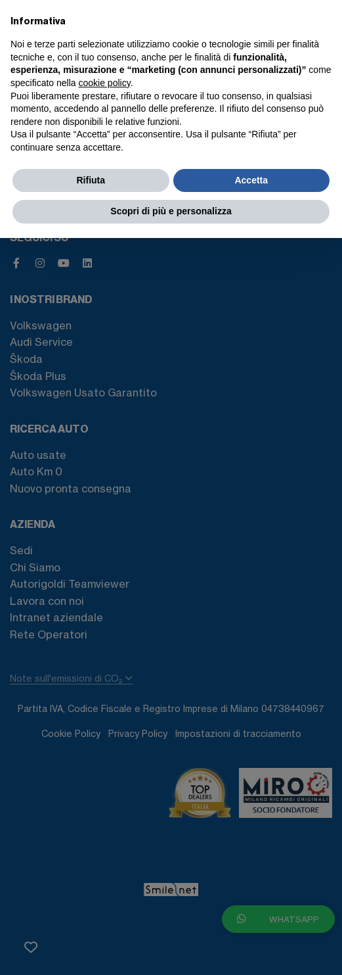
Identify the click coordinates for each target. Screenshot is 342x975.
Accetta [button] (251, 180)
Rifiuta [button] (90, 180)
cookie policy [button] (105, 83)
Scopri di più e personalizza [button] (170, 211)
